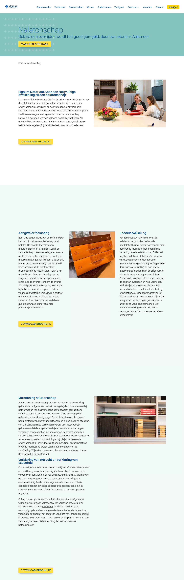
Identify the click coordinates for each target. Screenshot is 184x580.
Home (21, 63)
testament (47, 506)
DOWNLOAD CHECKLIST (36, 141)
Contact (159, 7)
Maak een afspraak (34, 44)
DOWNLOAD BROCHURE (36, 323)
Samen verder (44, 7)
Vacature (147, 7)
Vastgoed (119, 7)
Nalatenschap (76, 7)
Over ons (132, 7)
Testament (59, 7)
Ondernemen (104, 7)
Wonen (90, 7)
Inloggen (173, 7)
